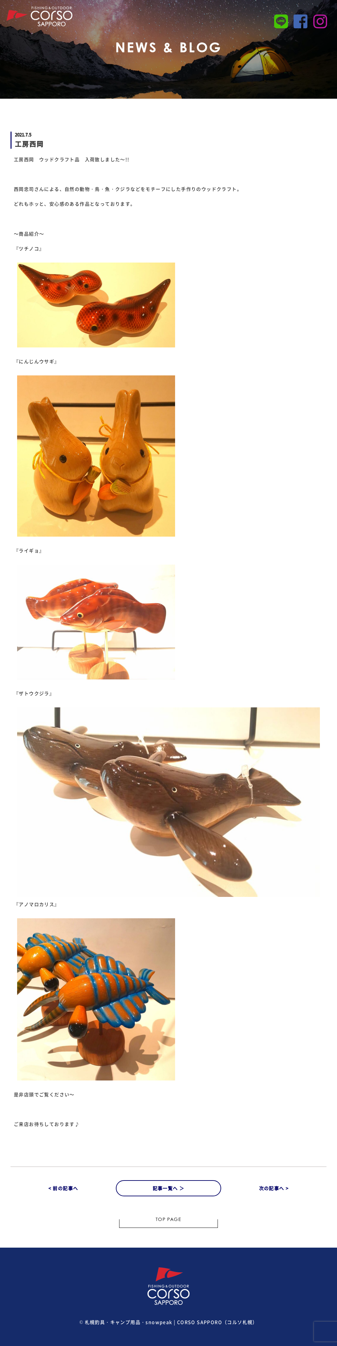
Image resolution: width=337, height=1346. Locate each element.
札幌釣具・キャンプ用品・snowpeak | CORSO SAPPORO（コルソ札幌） (171, 1322)
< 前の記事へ (63, 1188)
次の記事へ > (274, 1188)
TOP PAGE (168, 1220)
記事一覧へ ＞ (169, 1188)
